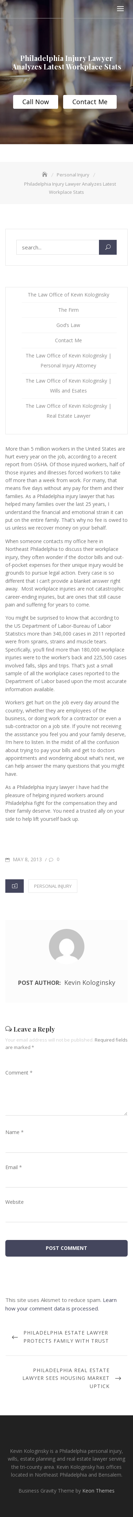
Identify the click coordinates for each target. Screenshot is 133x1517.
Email (13, 1167)
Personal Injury (53, 886)
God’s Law (68, 325)
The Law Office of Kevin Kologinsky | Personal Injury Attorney (68, 360)
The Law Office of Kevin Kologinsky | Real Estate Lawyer (68, 410)
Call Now (35, 101)
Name (14, 1132)
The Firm (68, 309)
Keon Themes (98, 1490)
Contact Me (89, 101)
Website (14, 1202)
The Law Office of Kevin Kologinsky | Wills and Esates (68, 385)
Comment (19, 1072)
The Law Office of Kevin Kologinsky (68, 294)
